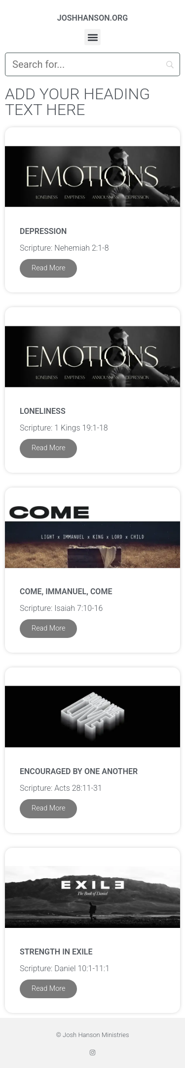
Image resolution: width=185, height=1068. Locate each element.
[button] (92, 37)
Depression (43, 231)
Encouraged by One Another (79, 771)
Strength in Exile (56, 951)
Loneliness (43, 411)
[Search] (92, 64)
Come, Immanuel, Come (66, 591)
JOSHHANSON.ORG (92, 18)
